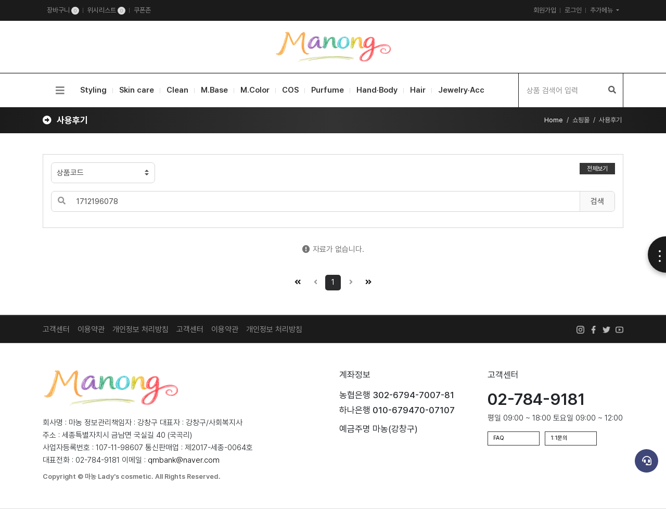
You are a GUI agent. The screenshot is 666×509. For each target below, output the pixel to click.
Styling (93, 90)
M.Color (255, 90)
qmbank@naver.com (184, 460)
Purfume (327, 90)
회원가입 (544, 10)
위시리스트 (106, 10)
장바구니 (63, 10)
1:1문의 (559, 438)
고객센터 (189, 329)
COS (290, 90)
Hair (418, 90)
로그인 (573, 10)
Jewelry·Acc (461, 90)
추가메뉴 (602, 10)
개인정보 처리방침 (140, 329)
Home (553, 120)
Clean (177, 90)
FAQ (498, 438)
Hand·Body (377, 90)
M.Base (214, 90)
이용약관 (91, 329)
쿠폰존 (142, 10)
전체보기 (597, 168)
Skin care (136, 90)
